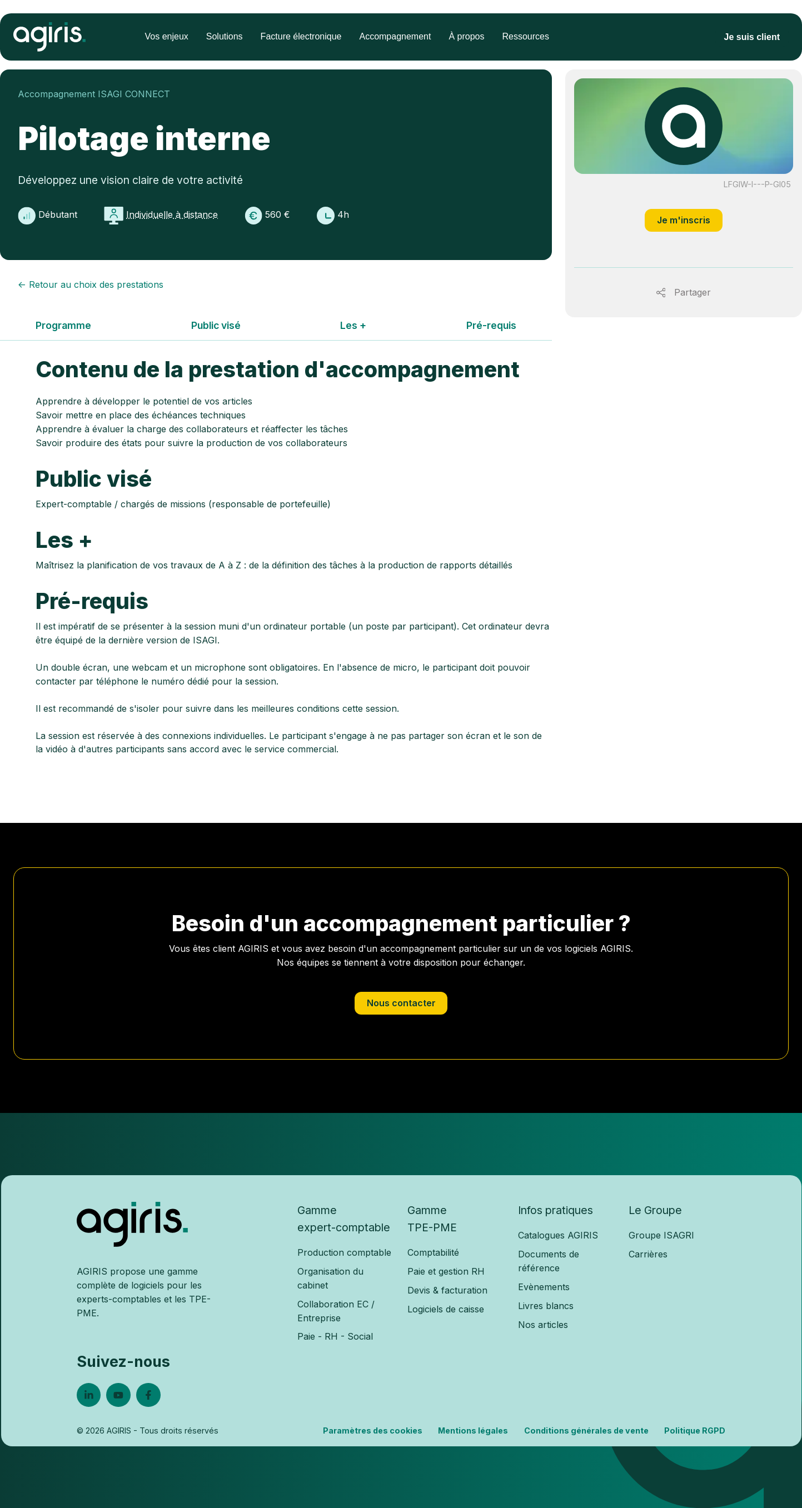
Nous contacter (401, 1002)
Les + (353, 325)
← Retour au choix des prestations (90, 284)
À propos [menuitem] (466, 36)
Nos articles (543, 1324)
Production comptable (344, 1252)
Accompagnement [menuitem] (395, 36)
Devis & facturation (447, 1290)
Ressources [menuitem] (525, 36)
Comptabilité (433, 1252)
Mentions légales (473, 1430)
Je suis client (752, 37)
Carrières (648, 1254)
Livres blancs (546, 1305)
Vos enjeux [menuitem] (166, 36)
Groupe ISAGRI (661, 1235)
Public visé (216, 325)
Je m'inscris (683, 220)
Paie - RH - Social (335, 1336)
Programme (63, 325)
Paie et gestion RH (446, 1271)
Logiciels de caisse (445, 1309)
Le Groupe (655, 1210)
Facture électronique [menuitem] (301, 36)
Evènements (544, 1286)
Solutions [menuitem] (224, 36)
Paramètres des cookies (372, 1430)
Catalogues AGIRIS (558, 1235)
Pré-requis (491, 325)
